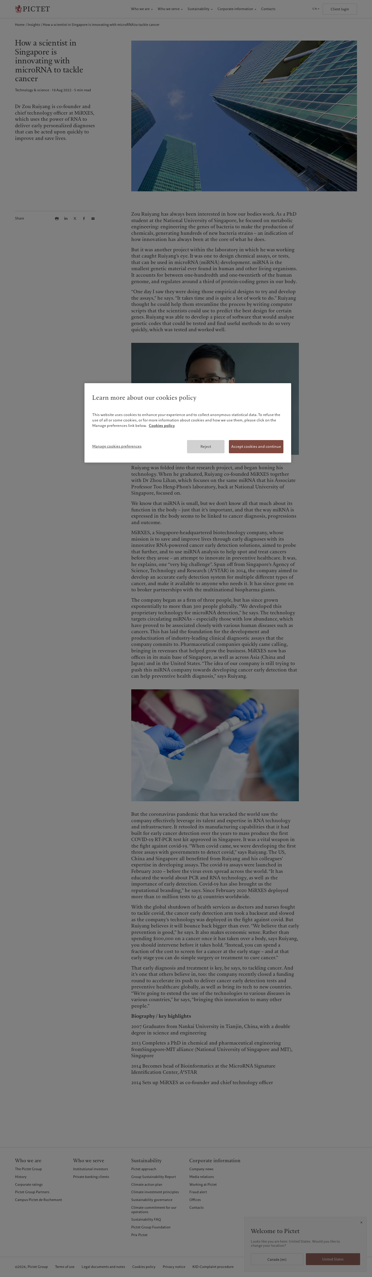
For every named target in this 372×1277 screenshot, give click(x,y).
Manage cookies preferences (117, 446)
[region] (187, 423)
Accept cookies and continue (256, 446)
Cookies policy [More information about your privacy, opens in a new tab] (162, 425)
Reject (205, 446)
